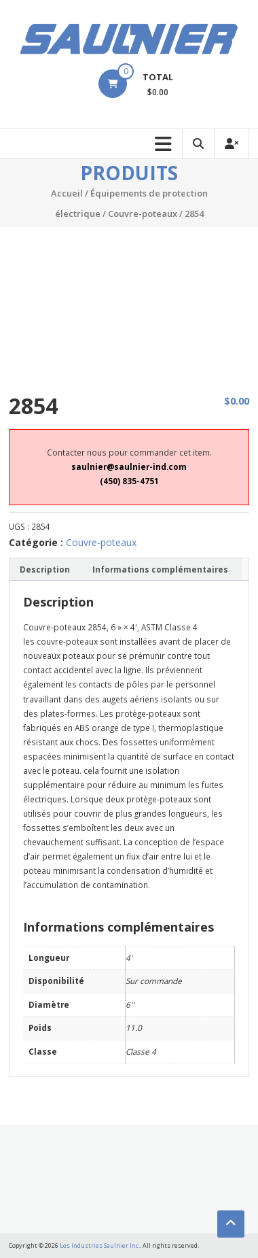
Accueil (67, 193)
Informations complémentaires (160, 569)
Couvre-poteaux (142, 213)
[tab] (45, 569)
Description (45, 569)
